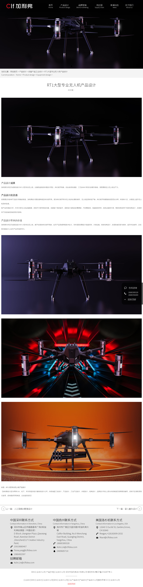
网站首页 (13, 71)
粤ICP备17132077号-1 (103, 572)
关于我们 (129, 6)
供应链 (99, 6)
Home (18, 74)
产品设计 (64, 6)
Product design (29, 74)
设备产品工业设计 (35, 71)
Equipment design (44, 74)
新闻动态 (114, 6)
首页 (50, 6)
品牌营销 (82, 6)
